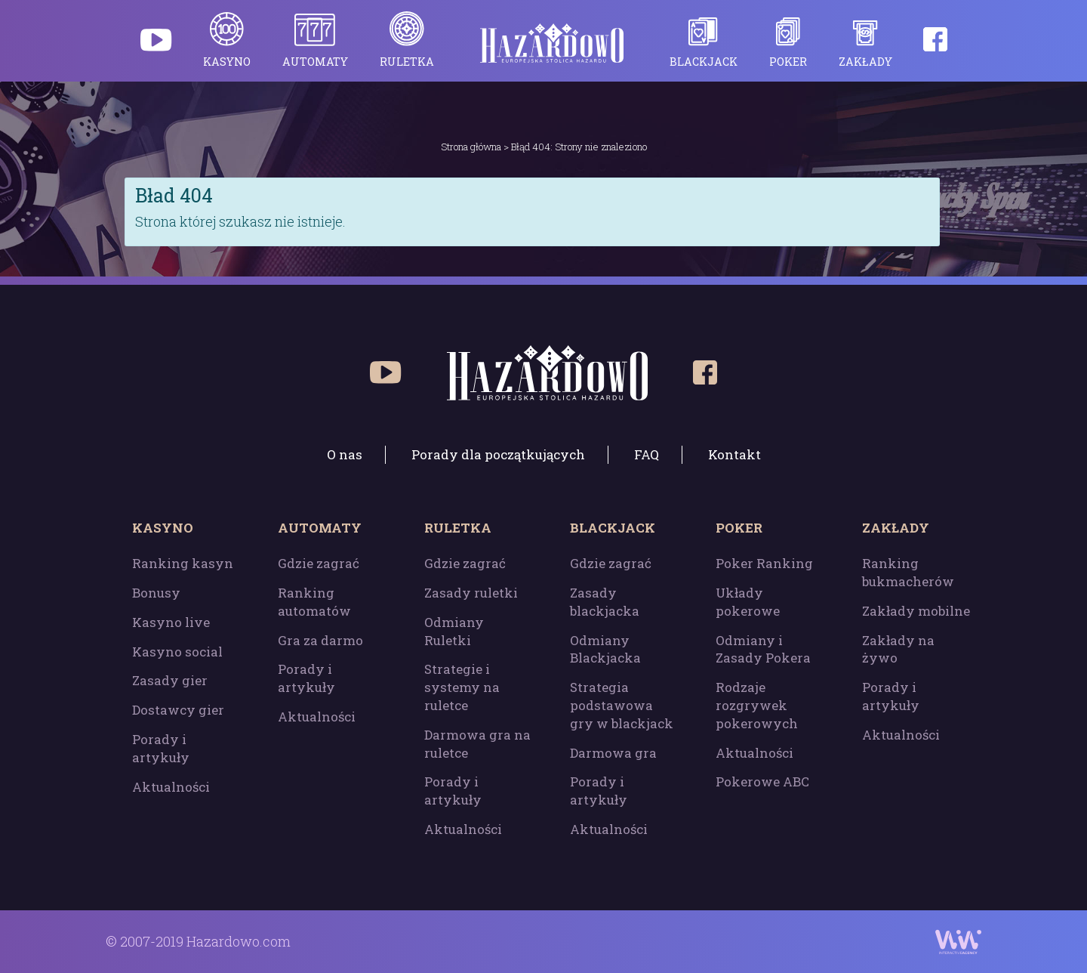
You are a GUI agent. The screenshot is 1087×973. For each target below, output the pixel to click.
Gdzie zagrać (318, 563)
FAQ (646, 454)
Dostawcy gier (178, 709)
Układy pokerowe (748, 601)
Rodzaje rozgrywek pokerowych (757, 705)
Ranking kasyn (182, 563)
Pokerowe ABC (762, 781)
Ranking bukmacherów (908, 572)
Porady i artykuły (160, 748)
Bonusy (156, 592)
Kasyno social (177, 651)
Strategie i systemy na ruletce (462, 687)
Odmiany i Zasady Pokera (763, 649)
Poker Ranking (764, 563)
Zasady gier (170, 680)
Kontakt (734, 454)
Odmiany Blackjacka (605, 649)
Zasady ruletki (471, 592)
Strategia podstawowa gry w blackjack (621, 705)
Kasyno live (171, 622)
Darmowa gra (613, 752)
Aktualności (171, 786)
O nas (344, 454)
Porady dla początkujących (498, 454)
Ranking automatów (314, 601)
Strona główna (471, 146)
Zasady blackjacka (604, 601)
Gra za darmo (320, 640)
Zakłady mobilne (916, 610)
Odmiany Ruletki (454, 631)
